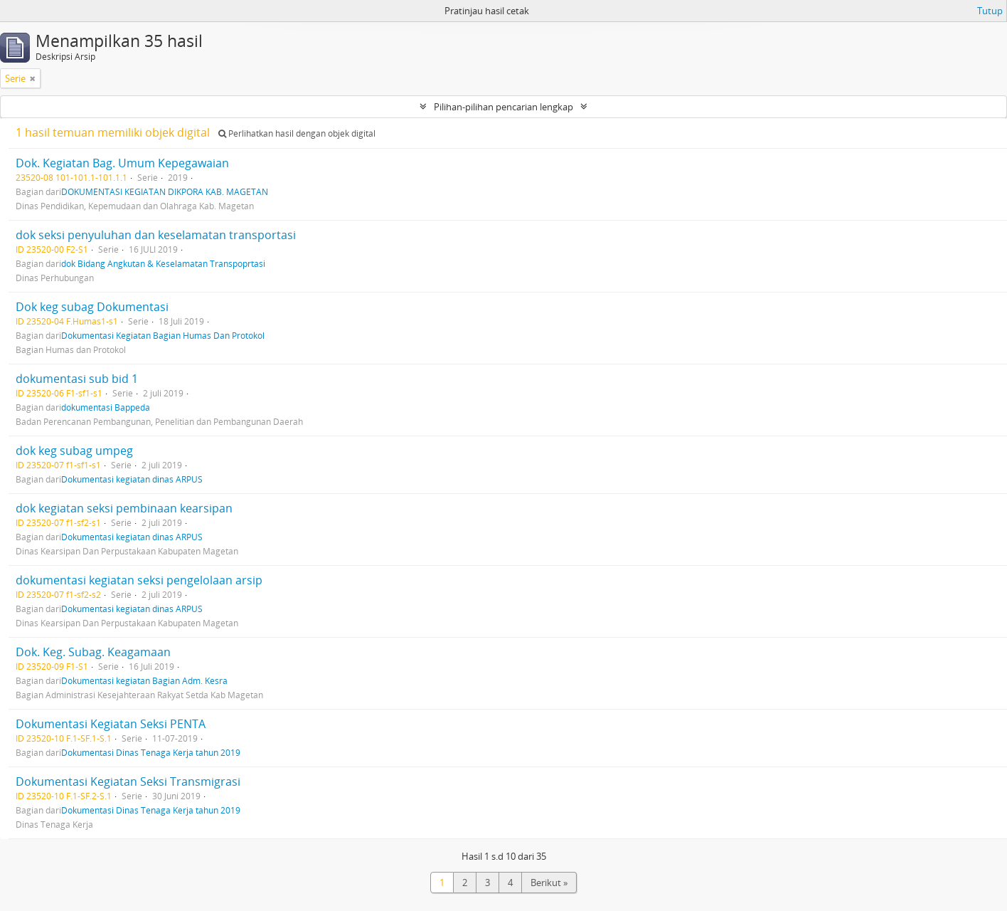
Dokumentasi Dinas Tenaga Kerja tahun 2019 (150, 752)
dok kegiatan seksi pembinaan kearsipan (124, 508)
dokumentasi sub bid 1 (77, 378)
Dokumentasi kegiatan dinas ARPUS (132, 479)
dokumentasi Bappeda (105, 407)
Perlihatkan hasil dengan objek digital (296, 133)
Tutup (990, 10)
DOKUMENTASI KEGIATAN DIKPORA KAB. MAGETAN (164, 191)
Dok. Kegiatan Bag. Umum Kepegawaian (122, 163)
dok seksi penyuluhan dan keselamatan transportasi (156, 235)
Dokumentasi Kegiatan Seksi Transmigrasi (128, 781)
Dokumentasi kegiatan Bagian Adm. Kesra (144, 680)
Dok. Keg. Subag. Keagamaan (93, 652)
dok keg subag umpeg (74, 450)
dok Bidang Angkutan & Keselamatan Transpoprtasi (163, 263)
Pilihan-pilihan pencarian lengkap (503, 106)
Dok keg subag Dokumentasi (92, 307)
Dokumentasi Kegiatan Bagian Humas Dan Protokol (163, 335)
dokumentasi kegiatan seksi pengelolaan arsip (139, 580)
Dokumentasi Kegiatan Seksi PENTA (111, 724)
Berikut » (549, 882)
